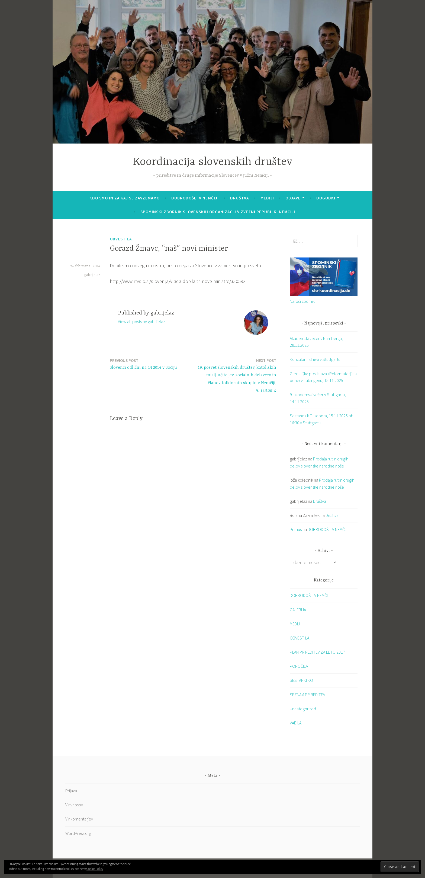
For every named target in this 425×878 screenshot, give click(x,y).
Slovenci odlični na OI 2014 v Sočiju (143, 363)
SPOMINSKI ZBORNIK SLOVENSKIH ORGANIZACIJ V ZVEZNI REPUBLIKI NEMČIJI (217, 211)
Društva (239, 198)
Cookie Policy (94, 869)
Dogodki (325, 198)
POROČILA (299, 666)
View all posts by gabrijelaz (141, 321)
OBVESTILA (121, 238)
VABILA (295, 723)
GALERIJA (298, 609)
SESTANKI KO (301, 680)
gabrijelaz (92, 275)
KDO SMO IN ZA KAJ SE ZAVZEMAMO (124, 198)
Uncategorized (303, 708)
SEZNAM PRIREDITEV (307, 694)
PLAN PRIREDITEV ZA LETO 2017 (317, 652)
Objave (293, 198)
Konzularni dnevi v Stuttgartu (315, 359)
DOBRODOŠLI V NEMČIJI (195, 198)
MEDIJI (295, 623)
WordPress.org (78, 833)
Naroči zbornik (302, 301)
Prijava (71, 790)
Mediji (267, 198)
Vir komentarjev (79, 819)
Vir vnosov (74, 804)
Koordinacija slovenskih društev (212, 162)
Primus (296, 529)
